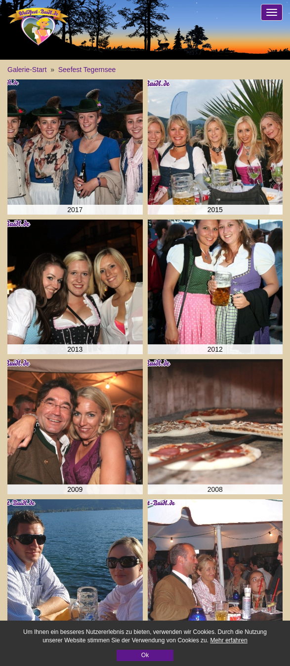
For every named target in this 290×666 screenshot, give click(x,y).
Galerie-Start (26, 70)
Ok (145, 655)
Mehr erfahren (228, 640)
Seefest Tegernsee (87, 70)
